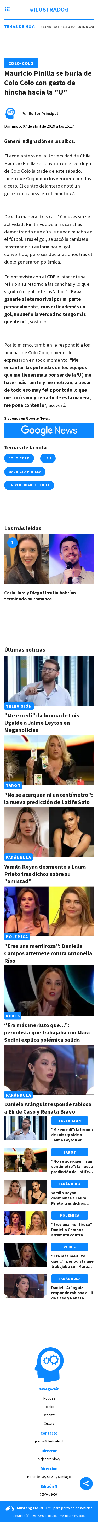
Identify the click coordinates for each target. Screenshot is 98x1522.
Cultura (49, 1423)
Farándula (18, 857)
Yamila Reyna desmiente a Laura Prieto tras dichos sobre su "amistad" (45, 874)
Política (49, 1406)
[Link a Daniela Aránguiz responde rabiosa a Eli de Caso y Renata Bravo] (49, 1070)
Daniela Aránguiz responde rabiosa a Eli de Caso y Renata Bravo (47, 1107)
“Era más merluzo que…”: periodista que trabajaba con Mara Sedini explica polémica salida (47, 1032)
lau (47, 458)
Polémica (17, 936)
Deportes (49, 1415)
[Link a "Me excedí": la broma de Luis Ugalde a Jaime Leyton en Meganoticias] (49, 681)
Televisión (19, 706)
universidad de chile (29, 485)
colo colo (19, 458)
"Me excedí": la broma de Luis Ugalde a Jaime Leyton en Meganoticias (41, 723)
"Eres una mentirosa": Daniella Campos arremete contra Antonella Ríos (48, 953)
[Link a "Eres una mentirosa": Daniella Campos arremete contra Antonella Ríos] (49, 911)
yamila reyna (40, 27)
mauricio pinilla (24, 472)
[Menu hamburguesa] (7, 9)
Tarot (13, 785)
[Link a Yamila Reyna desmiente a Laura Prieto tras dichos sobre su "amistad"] (49, 832)
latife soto (65, 27)
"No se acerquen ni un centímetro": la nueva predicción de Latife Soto (48, 798)
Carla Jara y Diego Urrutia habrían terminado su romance (40, 596)
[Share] (86, 1484)
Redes (13, 1015)
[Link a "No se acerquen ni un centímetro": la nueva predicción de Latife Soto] (49, 760)
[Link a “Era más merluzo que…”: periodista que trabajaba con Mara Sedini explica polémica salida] (49, 990)
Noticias (49, 1398)
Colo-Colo (21, 63)
